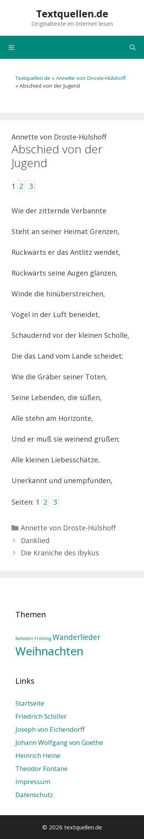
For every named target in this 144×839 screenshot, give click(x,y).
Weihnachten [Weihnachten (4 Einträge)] (49, 651)
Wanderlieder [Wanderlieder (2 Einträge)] (76, 637)
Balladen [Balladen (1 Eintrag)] (24, 638)
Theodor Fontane (41, 768)
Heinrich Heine (37, 755)
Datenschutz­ (34, 794)
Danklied (35, 540)
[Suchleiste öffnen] (132, 47)
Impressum (32, 781)
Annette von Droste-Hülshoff (91, 78)
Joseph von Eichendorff (49, 729)
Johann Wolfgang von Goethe (59, 742)
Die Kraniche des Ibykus (60, 552)
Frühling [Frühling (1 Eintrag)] (43, 638)
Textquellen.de (72, 13)
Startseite (29, 703)
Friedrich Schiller (40, 716)
